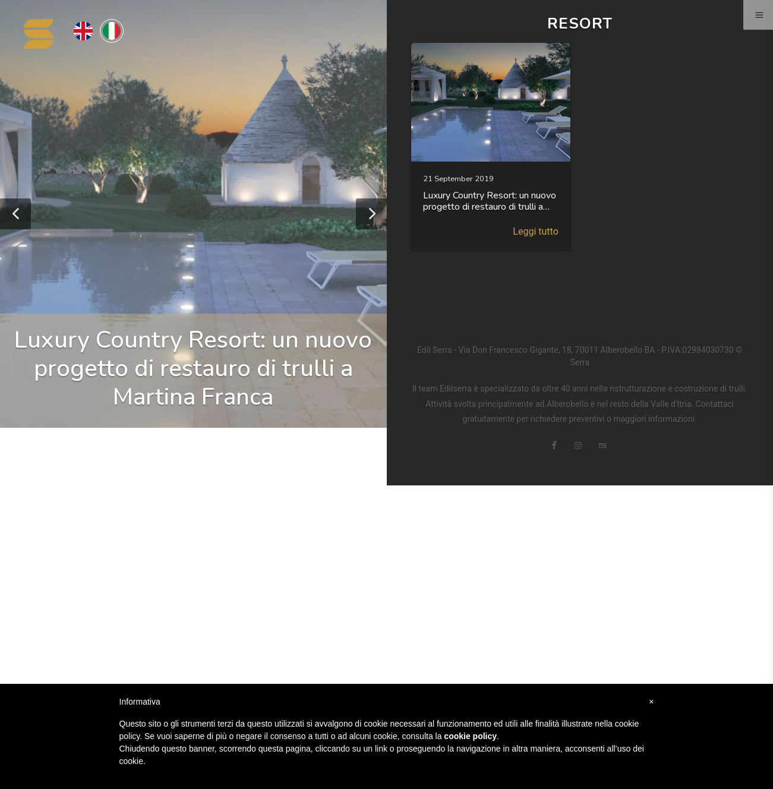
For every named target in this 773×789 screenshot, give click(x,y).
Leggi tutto (535, 231)
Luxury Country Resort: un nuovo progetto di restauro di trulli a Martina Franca (193, 368)
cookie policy (470, 736)
